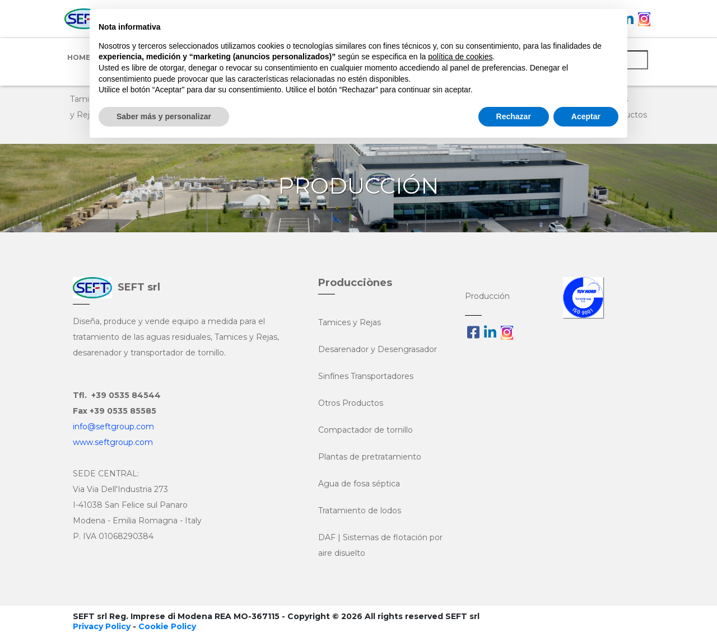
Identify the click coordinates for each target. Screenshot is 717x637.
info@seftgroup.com (113, 426)
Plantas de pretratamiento (369, 457)
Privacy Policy (102, 626)
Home (78, 57)
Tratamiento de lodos (359, 510)
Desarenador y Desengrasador (377, 349)
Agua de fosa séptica (359, 484)
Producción (487, 296)
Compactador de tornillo (365, 430)
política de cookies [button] (460, 56)
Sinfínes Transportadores (365, 376)
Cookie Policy (167, 626)
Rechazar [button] (513, 116)
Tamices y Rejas (349, 322)
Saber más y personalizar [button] (164, 116)
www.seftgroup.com (113, 442)
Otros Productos (350, 403)
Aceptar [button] (585, 116)
